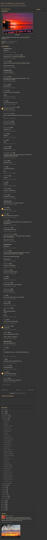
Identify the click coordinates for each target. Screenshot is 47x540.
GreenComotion (7, 308)
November (6, 417)
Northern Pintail (7, 427)
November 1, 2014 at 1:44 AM (10, 323)
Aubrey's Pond (7, 448)
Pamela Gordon (7, 289)
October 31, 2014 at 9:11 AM (10, 143)
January (6, 498)
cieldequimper (7, 270)
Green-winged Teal (8, 440)
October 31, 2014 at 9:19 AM (10, 157)
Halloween (6, 424)
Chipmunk (6, 433)
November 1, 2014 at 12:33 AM (10, 316)
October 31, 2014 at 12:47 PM (10, 248)
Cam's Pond (6, 435)
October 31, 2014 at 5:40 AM (10, 87)
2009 (4, 508)
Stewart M (6, 332)
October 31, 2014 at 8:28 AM (10, 131)
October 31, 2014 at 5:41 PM (10, 279)
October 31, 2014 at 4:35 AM (10, 52)
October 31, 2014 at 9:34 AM (10, 173)
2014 (4, 413)
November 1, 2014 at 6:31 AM (10, 362)
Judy (5, 182)
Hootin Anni (6, 250)
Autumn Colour (7, 470)
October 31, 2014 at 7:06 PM (10, 292)
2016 (4, 409)
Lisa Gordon (6, 365)
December (6, 415)
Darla (5, 166)
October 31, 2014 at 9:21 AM (10, 164)
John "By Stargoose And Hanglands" (12, 54)
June (5, 489)
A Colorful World (7, 326)
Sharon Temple (7, 420)
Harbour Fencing (7, 437)
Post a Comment (6, 384)
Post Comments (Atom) (20, 393)
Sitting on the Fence (8, 479)
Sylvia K (5, 220)
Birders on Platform (8, 449)
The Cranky (6, 61)
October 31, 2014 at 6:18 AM (10, 118)
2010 (4, 506)
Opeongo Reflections (8, 477)
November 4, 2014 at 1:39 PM (10, 381)
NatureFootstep (7, 282)
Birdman (5, 160)
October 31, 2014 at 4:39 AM (10, 58)
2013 (4, 500)
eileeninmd (6, 76)
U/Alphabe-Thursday (8, 466)
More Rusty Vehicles (8, 472)
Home (17, 390)
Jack (5, 295)
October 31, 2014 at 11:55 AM (10, 225)
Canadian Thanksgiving (9, 455)
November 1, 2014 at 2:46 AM (10, 344)
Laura (5, 276)
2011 (4, 504)
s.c (4, 359)
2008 (4, 509)
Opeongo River (7, 462)
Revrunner (6, 84)
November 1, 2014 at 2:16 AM (10, 329)
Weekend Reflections (9, 43)
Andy (5, 100)
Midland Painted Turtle (8, 475)
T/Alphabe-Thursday (8, 481)
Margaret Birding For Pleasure (10, 107)
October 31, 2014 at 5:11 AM (10, 81)
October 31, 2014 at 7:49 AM (10, 124)
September (6, 483)
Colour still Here (7, 431)
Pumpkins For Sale (8, 464)
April (5, 492)
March (5, 494)
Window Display (7, 442)
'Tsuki (5, 347)
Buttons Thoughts (8, 113)
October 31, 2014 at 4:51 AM (10, 73)
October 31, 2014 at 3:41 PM (10, 267)
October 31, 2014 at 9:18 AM (10, 150)
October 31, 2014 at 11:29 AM (10, 198)
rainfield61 (6, 188)
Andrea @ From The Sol (9, 234)
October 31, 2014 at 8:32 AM (10, 137)
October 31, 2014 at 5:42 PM (10, 286)
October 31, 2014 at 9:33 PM (10, 298)
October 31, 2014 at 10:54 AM (10, 192)
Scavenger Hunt (7, 459)
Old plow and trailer (8, 429)
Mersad (5, 90)
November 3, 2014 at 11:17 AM (10, 375)
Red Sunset (6, 422)
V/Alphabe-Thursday (8, 451)
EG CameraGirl (10, 515)
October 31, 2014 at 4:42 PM (10, 273)
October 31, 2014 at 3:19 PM (10, 260)
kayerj (5, 371)
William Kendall (7, 127)
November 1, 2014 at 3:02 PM (10, 369)
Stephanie (6, 301)
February (6, 496)
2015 (4, 411)
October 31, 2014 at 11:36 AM (10, 204)
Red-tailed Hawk (7, 468)
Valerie (5, 319)
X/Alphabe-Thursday (8, 425)
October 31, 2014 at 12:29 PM (10, 241)
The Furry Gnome (7, 121)
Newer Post (4, 390)
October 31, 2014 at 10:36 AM (10, 185)
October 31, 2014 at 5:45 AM (10, 104)
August (5, 485)
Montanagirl (6, 146)
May (5, 490)
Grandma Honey (7, 227)
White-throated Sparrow (9, 453)
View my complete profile (7, 522)
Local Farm (6, 461)
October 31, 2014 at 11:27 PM (10, 305)
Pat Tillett (6, 378)
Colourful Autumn (7, 444)
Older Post (30, 390)
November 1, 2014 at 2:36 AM (10, 338)
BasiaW (5, 133)
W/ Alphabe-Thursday (8, 438)
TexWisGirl (6, 175)
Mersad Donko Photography (9, 96)
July (5, 487)
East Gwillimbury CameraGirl (13, 3)
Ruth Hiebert (6, 263)
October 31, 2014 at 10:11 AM (10, 179)
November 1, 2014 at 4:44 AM (10, 356)
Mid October (6, 457)
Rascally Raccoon (7, 446)
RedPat (5, 207)
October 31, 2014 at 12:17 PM (10, 231)
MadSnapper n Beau (8, 152)
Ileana (5, 140)
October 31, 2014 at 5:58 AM (10, 110)
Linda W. (5, 194)
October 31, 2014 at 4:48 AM (10, 67)
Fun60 (5, 213)
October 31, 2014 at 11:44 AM (10, 211)
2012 (4, 502)
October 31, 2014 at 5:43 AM (10, 98)
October (6, 418)
